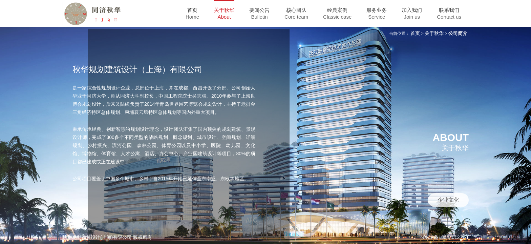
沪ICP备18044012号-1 (445, 237)
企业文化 (448, 200)
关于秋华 (434, 33)
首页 (415, 33)
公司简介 (457, 33)
